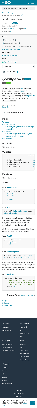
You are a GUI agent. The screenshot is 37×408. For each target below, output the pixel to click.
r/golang (4, 377)
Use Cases (5, 327)
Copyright (19, 390)
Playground (23, 327)
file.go (4, 301)
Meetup (4, 380)
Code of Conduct (25, 360)
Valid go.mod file (9, 40)
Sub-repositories (7, 347)
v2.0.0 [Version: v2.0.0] (7, 23)
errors (34, 160)
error (27, 257)
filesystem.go (7, 305)
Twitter (4, 368)
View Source (30, 155)
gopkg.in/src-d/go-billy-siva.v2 (11, 15)
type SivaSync (7, 138)
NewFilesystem (13, 252)
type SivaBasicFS (8, 124)
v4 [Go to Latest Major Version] (28, 8)
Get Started (24, 323)
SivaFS (9, 236)
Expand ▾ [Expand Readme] (5, 107)
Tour (21, 330)
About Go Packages (8, 350)
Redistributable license (11, 43)
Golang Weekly (7, 383)
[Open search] (27, 2)
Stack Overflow (24, 333)
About (22, 341)
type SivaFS (6, 131)
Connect (5, 364)
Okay (33, 403)
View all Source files (27, 295)
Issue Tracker (24, 350)
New (8, 207)
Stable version (25, 46)
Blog (21, 347)
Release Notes (24, 353)
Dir (13, 195)
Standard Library (7, 344)
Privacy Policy (19, 396)
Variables (5, 122)
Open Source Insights (10, 62)
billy (22, 88)
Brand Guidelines (25, 357)
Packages (6, 341)
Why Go (5, 323)
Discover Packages (8, 13)
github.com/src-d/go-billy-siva (11, 55)
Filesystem (22, 211)
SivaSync (10, 199)
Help (21, 336)
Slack (4, 374)
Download (23, 344)
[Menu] (18, 66)
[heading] (8, 2)
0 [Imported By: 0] (6, 31)
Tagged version (9, 46)
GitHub (4, 371)
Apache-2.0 (11, 29)
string (13, 257)
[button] (3, 40)
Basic (14, 193)
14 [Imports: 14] (22, 29)
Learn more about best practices (12, 49)
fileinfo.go (5, 303)
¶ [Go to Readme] (17, 71)
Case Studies (6, 330)
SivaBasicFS (12, 187)
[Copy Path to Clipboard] (22, 15)
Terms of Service (19, 393)
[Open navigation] (33, 3)
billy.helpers (30, 96)
